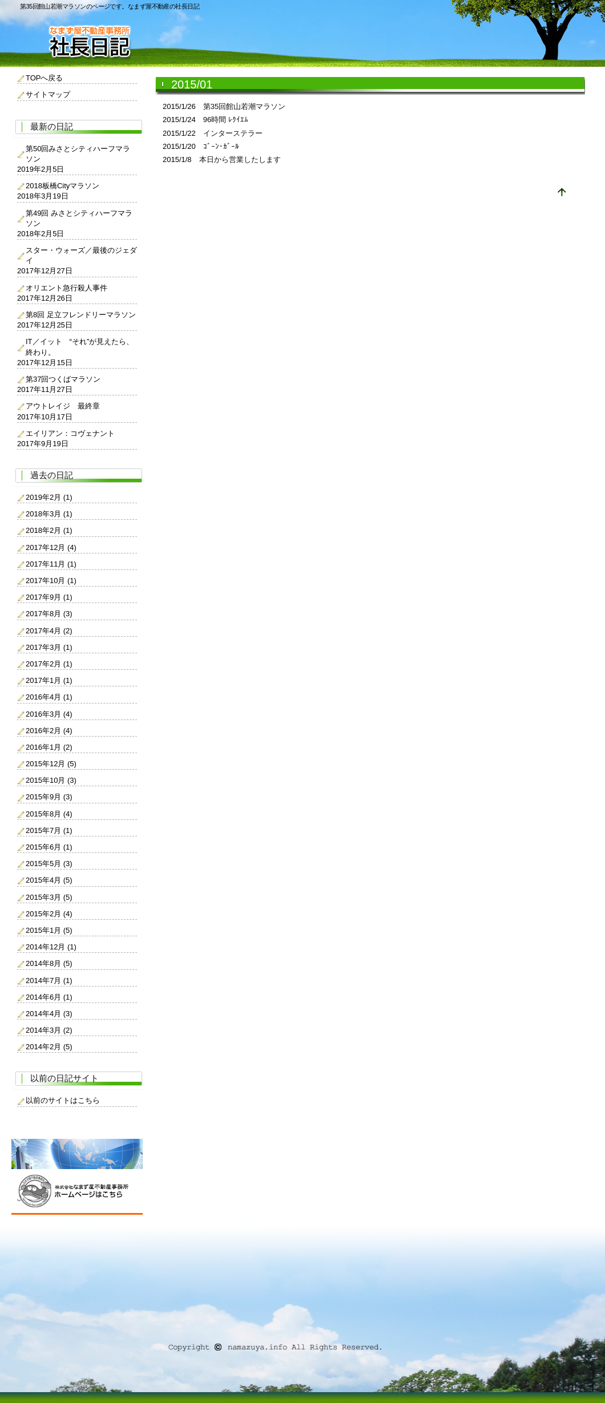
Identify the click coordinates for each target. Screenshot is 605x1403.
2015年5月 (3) (49, 863)
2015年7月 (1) (49, 830)
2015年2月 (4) (49, 913)
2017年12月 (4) (51, 547)
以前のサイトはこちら (63, 1100)
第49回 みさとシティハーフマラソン (79, 218)
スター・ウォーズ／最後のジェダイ (81, 255)
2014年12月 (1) (51, 947)
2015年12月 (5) (51, 763)
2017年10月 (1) (51, 580)
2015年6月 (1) (49, 847)
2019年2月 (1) (49, 497)
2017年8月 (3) (49, 613)
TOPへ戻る (44, 78)
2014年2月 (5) (49, 1046)
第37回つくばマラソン (63, 379)
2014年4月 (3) (49, 1013)
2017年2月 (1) (49, 664)
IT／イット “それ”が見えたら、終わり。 (80, 346)
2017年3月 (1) (49, 647)
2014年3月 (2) (49, 1030)
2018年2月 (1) (49, 530)
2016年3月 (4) (49, 714)
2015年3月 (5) (49, 897)
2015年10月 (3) (51, 780)
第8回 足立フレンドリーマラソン (81, 314)
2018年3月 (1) (49, 514)
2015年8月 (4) (49, 814)
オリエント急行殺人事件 (66, 288)
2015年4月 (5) (49, 880)
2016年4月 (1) (49, 697)
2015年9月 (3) (49, 797)
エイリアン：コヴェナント (70, 433)
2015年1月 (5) (49, 930)
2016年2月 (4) (49, 730)
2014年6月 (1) (49, 997)
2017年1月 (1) (49, 680)
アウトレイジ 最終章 (63, 406)
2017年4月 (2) (49, 630)
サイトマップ (48, 94)
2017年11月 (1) (51, 564)
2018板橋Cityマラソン (62, 185)
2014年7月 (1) (49, 980)
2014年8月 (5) (49, 963)
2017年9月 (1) (49, 597)
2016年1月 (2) (49, 747)
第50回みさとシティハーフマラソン (78, 153)
